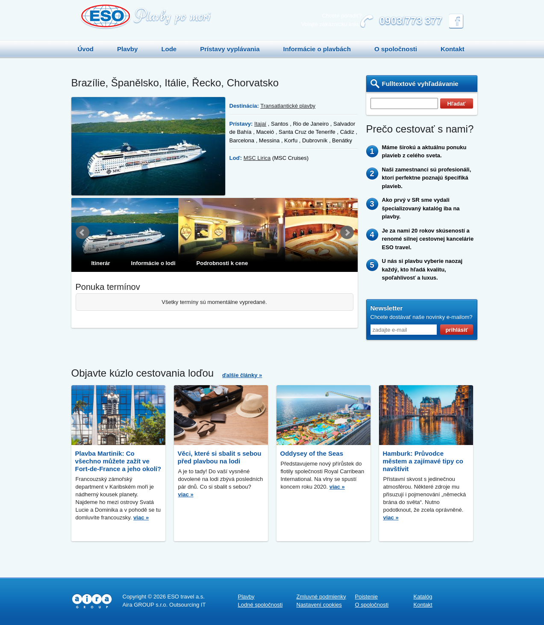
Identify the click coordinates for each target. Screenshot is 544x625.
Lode (168, 49)
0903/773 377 (410, 21)
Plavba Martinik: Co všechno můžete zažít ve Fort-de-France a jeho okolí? (118, 461)
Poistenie (366, 596)
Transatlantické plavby (287, 106)
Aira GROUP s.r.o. (145, 604)
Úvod (86, 49)
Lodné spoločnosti (260, 604)
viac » (141, 517)
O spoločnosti (395, 49)
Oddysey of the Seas (312, 453)
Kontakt (453, 49)
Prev (82, 232)
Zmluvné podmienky (321, 596)
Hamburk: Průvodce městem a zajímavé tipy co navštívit (423, 461)
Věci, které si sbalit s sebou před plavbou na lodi (220, 457)
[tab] (96, 263)
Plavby (127, 49)
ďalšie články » (242, 375)
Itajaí (260, 124)
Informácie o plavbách (316, 49)
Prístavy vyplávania (229, 49)
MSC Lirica (257, 158)
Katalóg (423, 596)
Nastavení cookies (319, 604)
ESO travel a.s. (185, 596)
